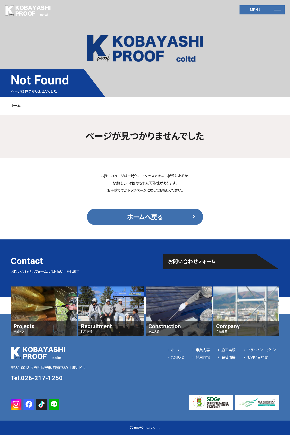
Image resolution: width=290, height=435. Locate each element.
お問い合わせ (257, 357)
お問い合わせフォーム (191, 262)
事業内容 (202, 350)
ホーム (16, 106)
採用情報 (202, 357)
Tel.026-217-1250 (37, 378)
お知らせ (177, 357)
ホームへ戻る (145, 217)
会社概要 (227, 357)
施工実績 (227, 350)
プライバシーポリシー (262, 350)
